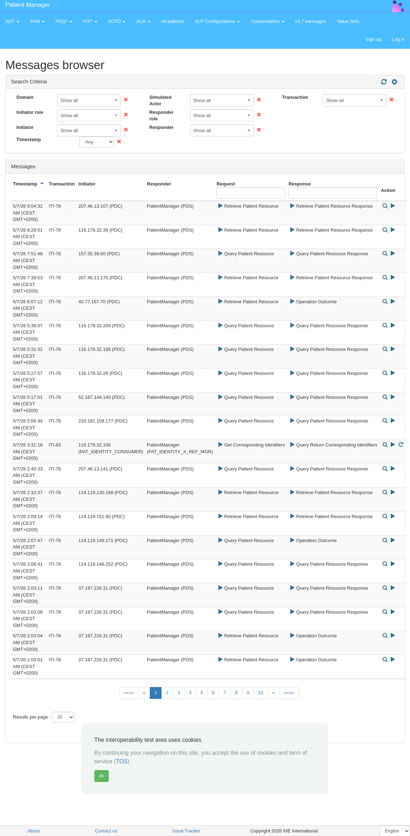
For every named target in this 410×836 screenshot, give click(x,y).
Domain (25, 97)
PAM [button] (37, 21)
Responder (161, 127)
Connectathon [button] (268, 21)
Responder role (161, 116)
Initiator (25, 127)
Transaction (295, 97)
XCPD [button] (117, 21)
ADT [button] (12, 21)
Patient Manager (27, 4)
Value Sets (348, 21)
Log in (398, 39)
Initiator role (29, 112)
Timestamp (28, 139)
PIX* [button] (90, 21)
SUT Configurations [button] (217, 21)
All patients (172, 21)
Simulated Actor (160, 101)
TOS (122, 761)
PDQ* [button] (63, 21)
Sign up (373, 39)
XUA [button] (143, 21)
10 (260, 692)
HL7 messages (310, 21)
